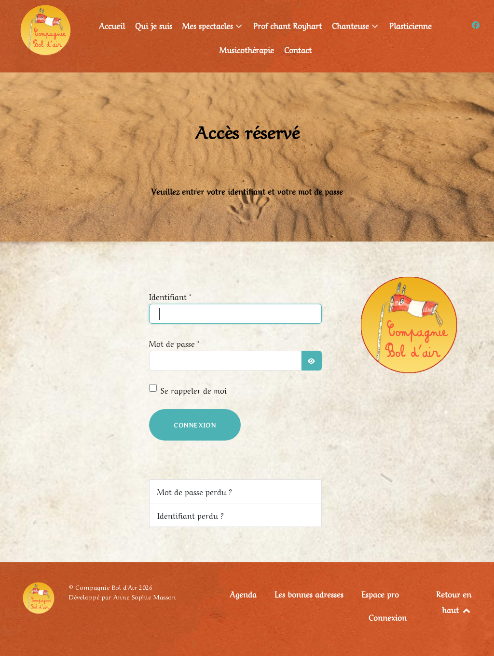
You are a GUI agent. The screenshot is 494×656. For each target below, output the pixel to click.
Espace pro (380, 593)
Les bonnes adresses (308, 593)
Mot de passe (174, 343)
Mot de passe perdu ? (194, 491)
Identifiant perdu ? (190, 515)
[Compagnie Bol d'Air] (45, 28)
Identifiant (170, 296)
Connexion (195, 424)
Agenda (243, 593)
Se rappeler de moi (194, 390)
